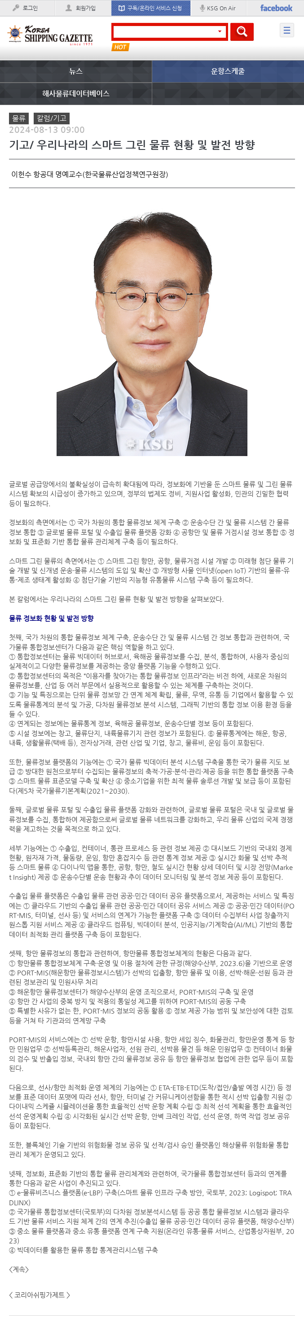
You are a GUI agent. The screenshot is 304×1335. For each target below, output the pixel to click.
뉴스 (76, 71)
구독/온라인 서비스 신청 (155, 8)
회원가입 (86, 8)
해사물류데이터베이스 (76, 93)
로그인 (30, 8)
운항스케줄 (228, 71)
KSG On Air (221, 8)
